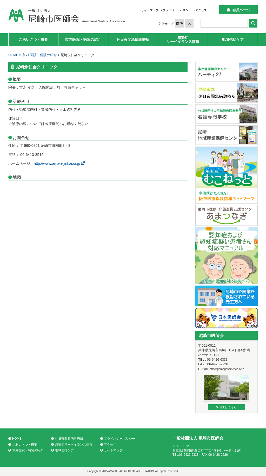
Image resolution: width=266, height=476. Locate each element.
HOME (13, 55)
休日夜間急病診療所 (133, 39)
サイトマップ (149, 10)
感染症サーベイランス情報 (183, 40)
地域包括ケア (233, 39)
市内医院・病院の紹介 (83, 39)
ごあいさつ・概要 (33, 39)
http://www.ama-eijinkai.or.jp (59, 163)
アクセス (201, 10)
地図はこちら (226, 407)
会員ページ (241, 10)
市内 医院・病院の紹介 (39, 55)
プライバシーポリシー (177, 10)
